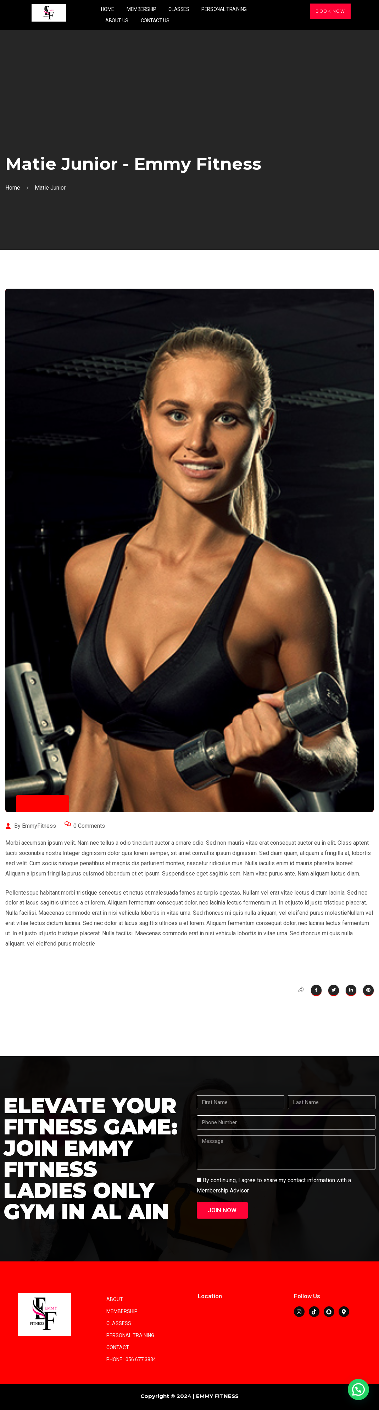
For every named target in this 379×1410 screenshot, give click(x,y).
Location (210, 1296)
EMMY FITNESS (217, 1396)
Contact (117, 1347)
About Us (116, 20)
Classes (178, 9)
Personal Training (223, 9)
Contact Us (155, 20)
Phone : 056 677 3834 (131, 1359)
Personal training (130, 1335)
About (114, 1299)
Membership (141, 9)
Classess (118, 1323)
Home (107, 9)
